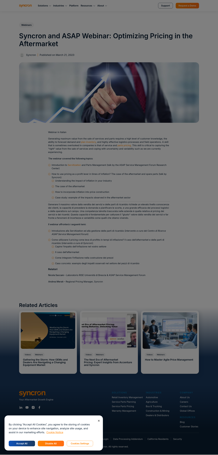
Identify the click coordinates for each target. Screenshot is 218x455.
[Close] (99, 421)
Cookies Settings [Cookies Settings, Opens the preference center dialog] (80, 443)
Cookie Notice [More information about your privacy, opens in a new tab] (54, 432)
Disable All (51, 443)
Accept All (21, 443)
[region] (53, 433)
